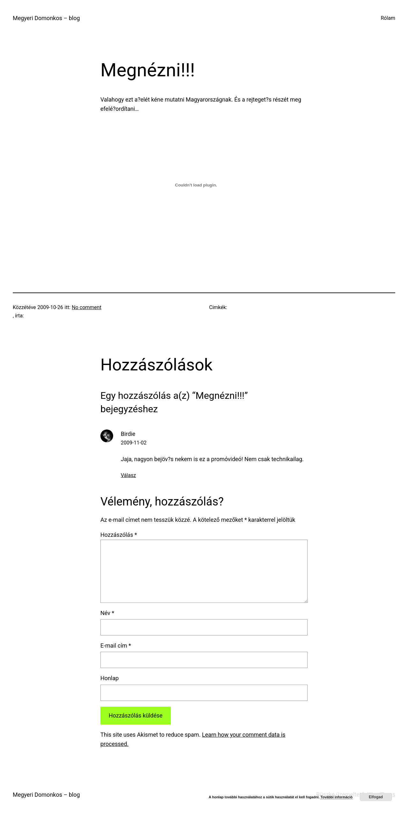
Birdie (128, 433)
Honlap (109, 678)
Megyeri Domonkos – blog (46, 18)
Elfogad (376, 797)
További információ (336, 797)
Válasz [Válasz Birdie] (128, 475)
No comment (86, 307)
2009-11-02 (134, 443)
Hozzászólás (118, 534)
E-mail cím (115, 645)
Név (107, 613)
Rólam (388, 18)
